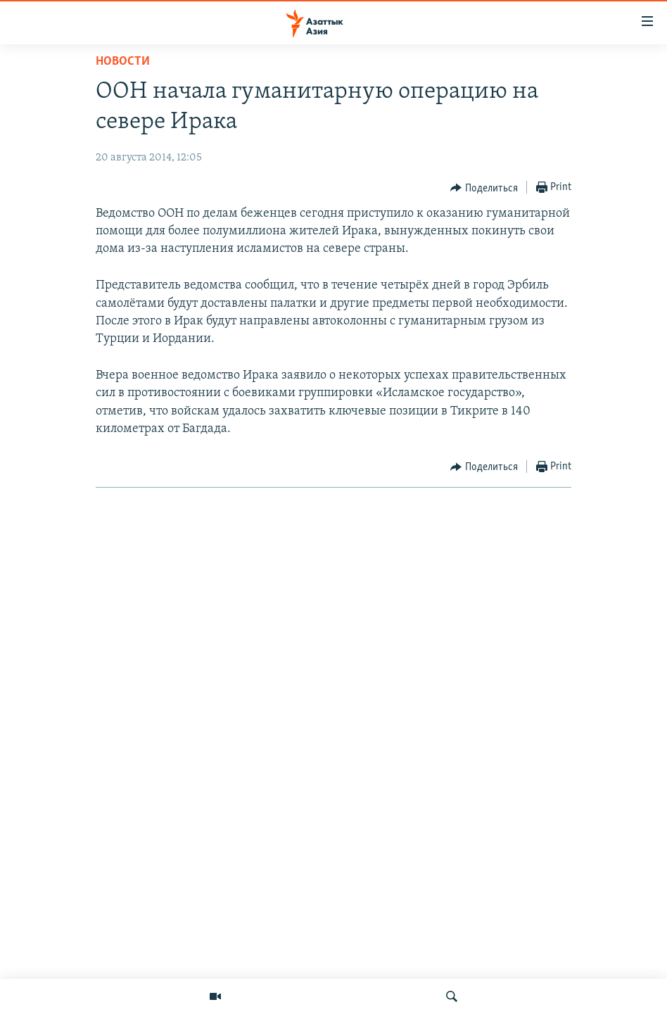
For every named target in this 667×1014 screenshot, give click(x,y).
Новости (123, 61)
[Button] (484, 188)
